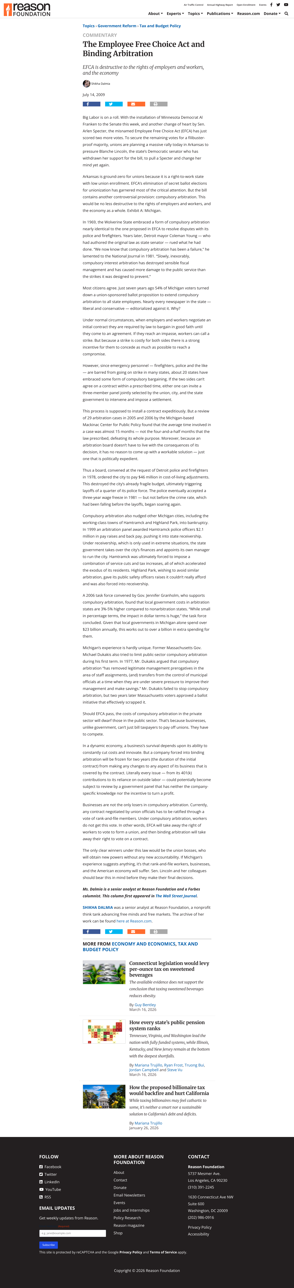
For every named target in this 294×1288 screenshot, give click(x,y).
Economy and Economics (143, 944)
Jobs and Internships (132, 1210)
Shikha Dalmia (98, 907)
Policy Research (127, 1217)
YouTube (50, 1189)
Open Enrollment (246, 4)
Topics (194, 13)
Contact (120, 1180)
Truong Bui (194, 1065)
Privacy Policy (200, 1227)
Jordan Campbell (143, 1069)
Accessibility (198, 1234)
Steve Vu (174, 1069)
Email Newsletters (129, 1195)
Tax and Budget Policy (160, 25)
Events (262, 4)
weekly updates (60, 1218)
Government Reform (117, 25)
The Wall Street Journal (176, 895)
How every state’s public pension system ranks (167, 1025)
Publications (218, 13)
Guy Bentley (145, 1004)
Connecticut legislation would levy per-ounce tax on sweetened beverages (169, 969)
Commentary (100, 35)
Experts (174, 13)
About (154, 13)
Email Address (54, 1226)
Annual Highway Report (220, 4)
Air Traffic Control (193, 4)
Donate (271, 13)
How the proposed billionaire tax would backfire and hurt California (169, 1090)
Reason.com (248, 13)
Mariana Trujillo (148, 1065)
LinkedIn (49, 1181)
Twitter (48, 1174)
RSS (45, 1197)
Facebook (50, 1166)
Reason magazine (129, 1225)
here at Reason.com (133, 921)
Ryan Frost (173, 1065)
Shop (118, 1232)
